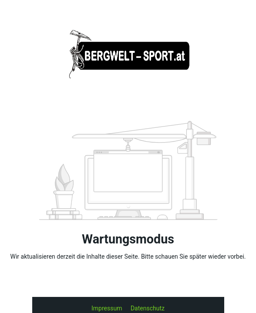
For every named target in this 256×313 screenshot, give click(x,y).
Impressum (107, 308)
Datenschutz (148, 308)
